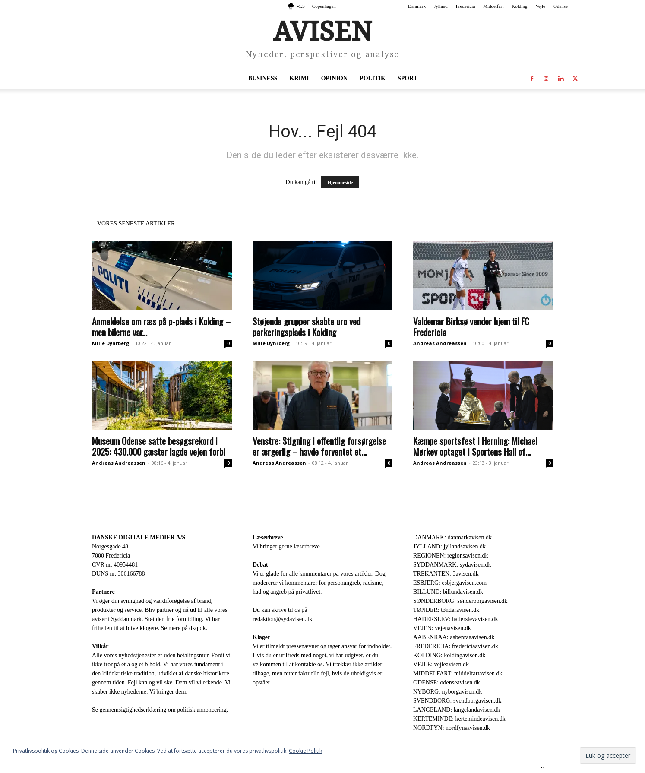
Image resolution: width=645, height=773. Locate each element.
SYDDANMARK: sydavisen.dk (452, 564)
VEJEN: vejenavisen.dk (442, 628)
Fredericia (465, 6)
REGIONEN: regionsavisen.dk (450, 555)
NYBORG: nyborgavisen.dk (447, 691)
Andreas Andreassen (440, 343)
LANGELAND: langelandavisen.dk (456, 709)
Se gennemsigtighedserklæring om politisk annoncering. (160, 709)
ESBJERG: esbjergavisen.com (450, 583)
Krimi (299, 78)
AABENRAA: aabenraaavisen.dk (453, 637)
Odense (560, 6)
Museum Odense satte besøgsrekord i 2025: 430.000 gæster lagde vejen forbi (158, 446)
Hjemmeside (340, 182)
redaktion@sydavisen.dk (282, 619)
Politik (373, 78)
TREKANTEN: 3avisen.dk (446, 573)
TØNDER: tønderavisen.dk (446, 610)
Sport (407, 78)
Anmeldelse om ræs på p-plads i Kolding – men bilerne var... (161, 326)
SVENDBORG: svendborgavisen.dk (457, 700)
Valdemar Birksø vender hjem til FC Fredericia (471, 326)
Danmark (417, 6)
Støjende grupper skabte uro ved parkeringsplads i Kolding (306, 326)
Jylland (441, 6)
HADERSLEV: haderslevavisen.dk (455, 619)
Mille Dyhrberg (110, 343)
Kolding (519, 6)
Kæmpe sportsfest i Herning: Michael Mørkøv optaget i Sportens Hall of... (475, 446)
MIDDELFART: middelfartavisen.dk (458, 673)
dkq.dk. (198, 628)
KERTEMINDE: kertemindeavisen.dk (459, 719)
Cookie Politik (305, 750)
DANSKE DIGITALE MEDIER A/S (138, 537)
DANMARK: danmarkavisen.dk (452, 537)
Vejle (540, 6)
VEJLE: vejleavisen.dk (441, 664)
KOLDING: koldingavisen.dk (449, 655)
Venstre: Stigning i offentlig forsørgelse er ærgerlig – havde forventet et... (319, 446)
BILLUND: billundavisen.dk (448, 592)
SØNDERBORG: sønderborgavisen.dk (460, 601)
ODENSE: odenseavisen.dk (446, 682)
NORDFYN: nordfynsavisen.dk (451, 728)
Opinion (334, 78)
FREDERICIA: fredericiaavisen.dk (455, 646)
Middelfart (493, 6)
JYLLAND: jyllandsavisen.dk (449, 546)
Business (263, 78)
